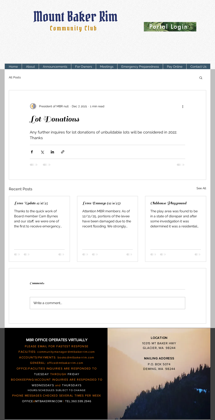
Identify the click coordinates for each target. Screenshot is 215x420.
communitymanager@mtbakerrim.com (66, 351)
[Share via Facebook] (32, 152)
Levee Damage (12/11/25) (101, 203)
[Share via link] (63, 152)
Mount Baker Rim (76, 17)
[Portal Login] (170, 26)
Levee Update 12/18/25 (31, 203)
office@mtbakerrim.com (65, 362)
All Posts (15, 77)
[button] (83, 67)
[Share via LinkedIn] (52, 152)
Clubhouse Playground (168, 203)
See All (201, 188)
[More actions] (182, 106)
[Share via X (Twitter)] (42, 152)
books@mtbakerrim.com (76, 357)
